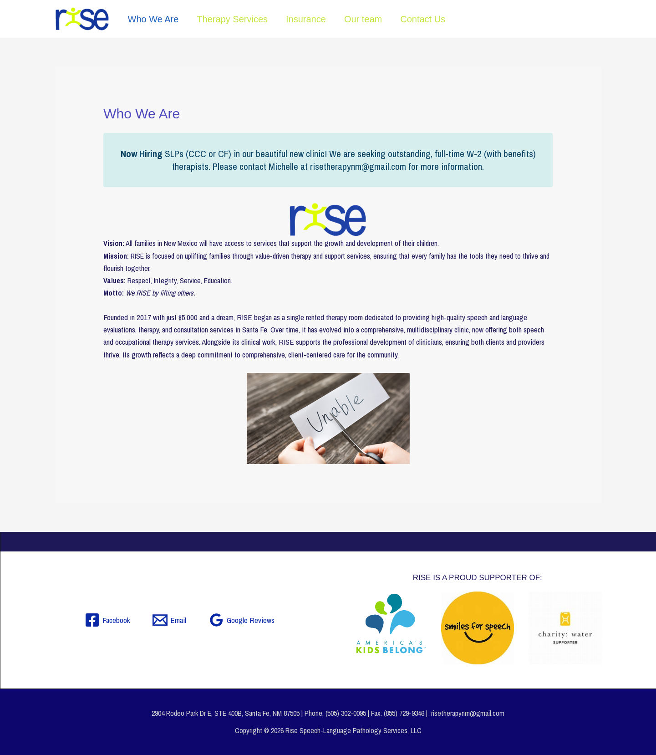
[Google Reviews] (242, 619)
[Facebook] (107, 619)
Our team (363, 19)
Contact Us (422, 19)
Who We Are (153, 19)
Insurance (306, 19)
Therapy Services (232, 19)
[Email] (169, 619)
